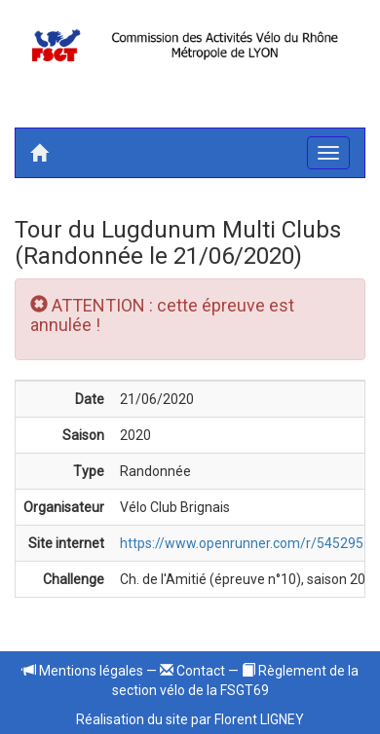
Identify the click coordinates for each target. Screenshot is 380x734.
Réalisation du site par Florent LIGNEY (190, 719)
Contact (192, 671)
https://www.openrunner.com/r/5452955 (245, 543)
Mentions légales (82, 671)
